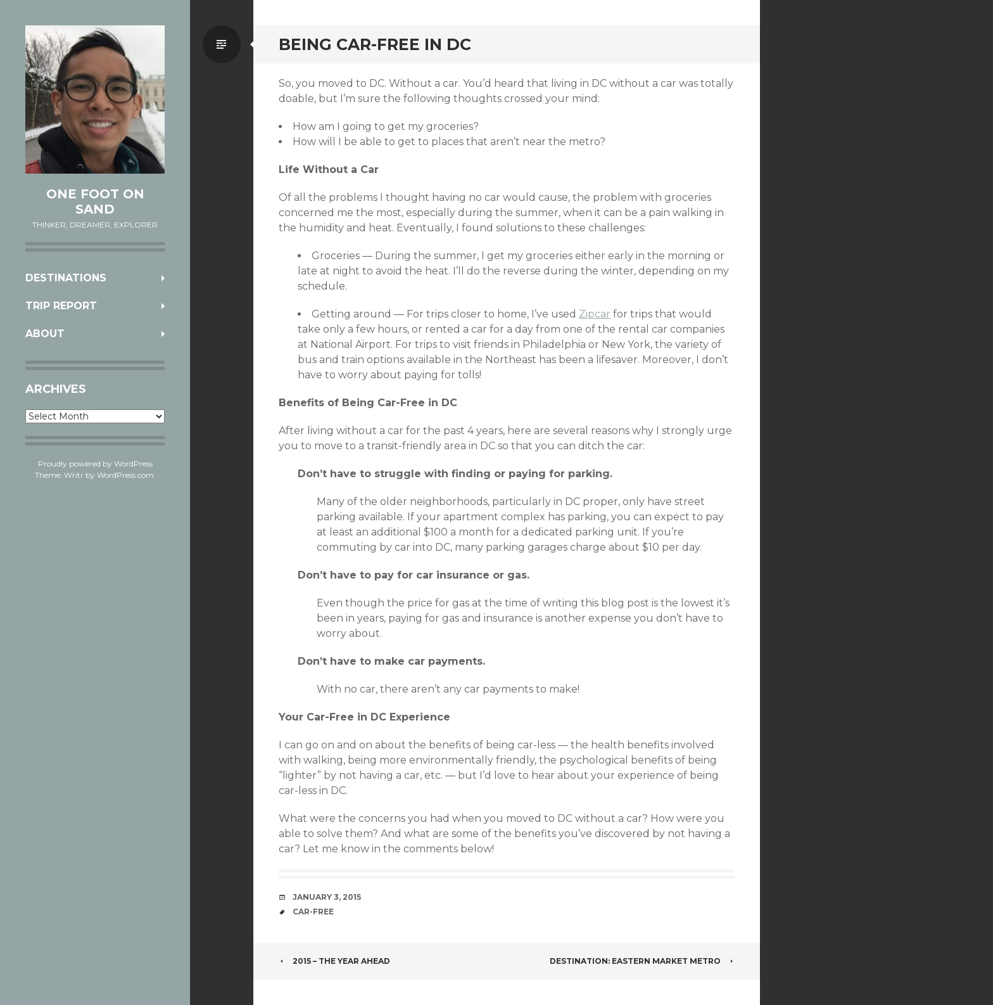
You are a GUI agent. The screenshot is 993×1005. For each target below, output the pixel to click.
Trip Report (61, 306)
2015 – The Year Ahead (334, 961)
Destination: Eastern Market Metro (642, 961)
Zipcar (594, 314)
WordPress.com (125, 475)
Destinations (65, 278)
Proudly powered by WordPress (95, 463)
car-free (313, 911)
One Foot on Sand (95, 201)
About (45, 334)
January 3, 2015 (327, 897)
